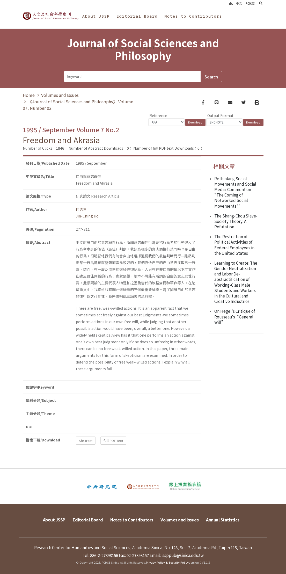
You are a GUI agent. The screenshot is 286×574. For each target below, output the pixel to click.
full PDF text (113, 440)
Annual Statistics (161, 47)
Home (29, 95)
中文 (239, 3)
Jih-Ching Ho (87, 216)
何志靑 (81, 209)
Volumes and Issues (107, 47)
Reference (158, 115)
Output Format (220, 115)
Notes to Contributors (193, 16)
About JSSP (96, 16)
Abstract (86, 440)
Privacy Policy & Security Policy (167, 562)
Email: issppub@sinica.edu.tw (177, 555)
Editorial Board (137, 16)
